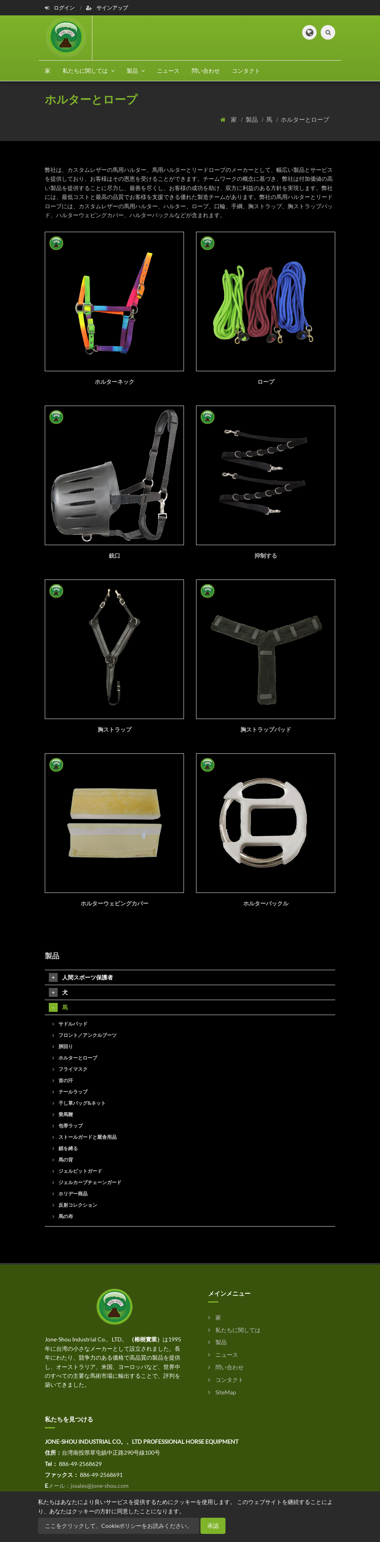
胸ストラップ (115, 729)
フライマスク (70, 1069)
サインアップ (107, 7)
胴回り (62, 1046)
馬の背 (62, 1159)
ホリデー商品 (70, 1193)
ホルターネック (114, 381)
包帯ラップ (67, 1125)
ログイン (60, 7)
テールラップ (70, 1091)
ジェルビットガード (77, 1171)
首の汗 (62, 1080)
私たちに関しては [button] (89, 70)
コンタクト (246, 70)
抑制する (266, 555)
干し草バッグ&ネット (79, 1103)
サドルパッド (70, 1023)
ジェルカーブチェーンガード (86, 1182)
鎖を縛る (65, 1148)
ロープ (265, 381)
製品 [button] (136, 70)
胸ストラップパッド (265, 729)
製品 (252, 119)
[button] (309, 32)
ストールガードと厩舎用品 (84, 1137)
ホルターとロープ (305, 119)
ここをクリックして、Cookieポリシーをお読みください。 (118, 1525)
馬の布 (62, 1216)
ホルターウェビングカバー (114, 903)
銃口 (114, 555)
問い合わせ (206, 70)
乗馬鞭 (62, 1114)
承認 (213, 1525)
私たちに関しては (234, 1329)
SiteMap (222, 1392)
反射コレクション (74, 1204)
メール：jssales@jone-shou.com (88, 1485)
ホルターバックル (265, 903)
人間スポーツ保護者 (81, 977)
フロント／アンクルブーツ (84, 1035)
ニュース (168, 70)
